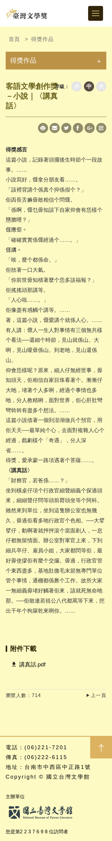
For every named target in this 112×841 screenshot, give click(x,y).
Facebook (78, 128)
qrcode (101, 128)
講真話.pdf (32, 664)
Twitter (66, 128)
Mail (55, 128)
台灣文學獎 (27, 13)
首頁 (14, 39)
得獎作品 (42, 39)
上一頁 (99, 695)
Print (43, 128)
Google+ (90, 128)
